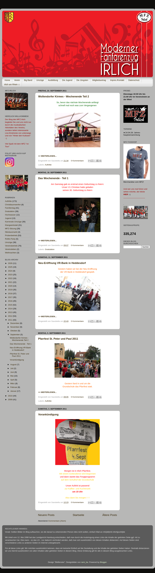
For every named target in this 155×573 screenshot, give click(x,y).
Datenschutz (134, 80)
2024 (10, 271)
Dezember (15, 323)
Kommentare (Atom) (57, 521)
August (13, 364)
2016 (10, 301)
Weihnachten (10, 253)
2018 (10, 293)
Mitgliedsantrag (99, 80)
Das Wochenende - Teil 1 (53, 178)
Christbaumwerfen (13, 205)
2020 (10, 286)
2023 (10, 275)
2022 (10, 278)
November (15, 327)
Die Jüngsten (82, 80)
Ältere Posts (109, 514)
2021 (10, 282)
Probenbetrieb (11, 235)
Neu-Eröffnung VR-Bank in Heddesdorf (62, 263)
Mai (12, 376)
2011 (10, 320)
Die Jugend (67, 80)
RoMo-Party (10, 239)
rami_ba (84, 562)
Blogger (103, 562)
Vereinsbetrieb (11, 246)
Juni (12, 372)
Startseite (78, 514)
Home (7, 80)
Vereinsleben (10, 249)
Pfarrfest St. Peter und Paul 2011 (58, 338)
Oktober (14, 331)
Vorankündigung (48, 414)
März (12, 383)
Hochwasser (10, 215)
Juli (12, 368)
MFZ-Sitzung (10, 228)
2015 (10, 305)
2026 (10, 263)
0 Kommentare (77, 161)
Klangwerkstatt (11, 225)
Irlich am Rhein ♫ (12, 84)
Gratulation (49, 249)
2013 (10, 312)
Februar (14, 387)
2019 (10, 290)
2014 (10, 309)
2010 (10, 396)
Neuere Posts (46, 514)
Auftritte (48, 165)
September (15, 334)
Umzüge (40, 80)
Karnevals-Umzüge (13, 222)
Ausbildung (53, 80)
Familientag (10, 208)
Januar (13, 391)
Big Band (28, 80)
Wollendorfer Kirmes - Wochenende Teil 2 (63, 96)
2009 (10, 399)
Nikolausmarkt (11, 232)
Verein (17, 80)
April (12, 380)
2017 (10, 297)
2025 (10, 267)
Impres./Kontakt (117, 80)
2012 (10, 316)
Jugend (8, 218)
